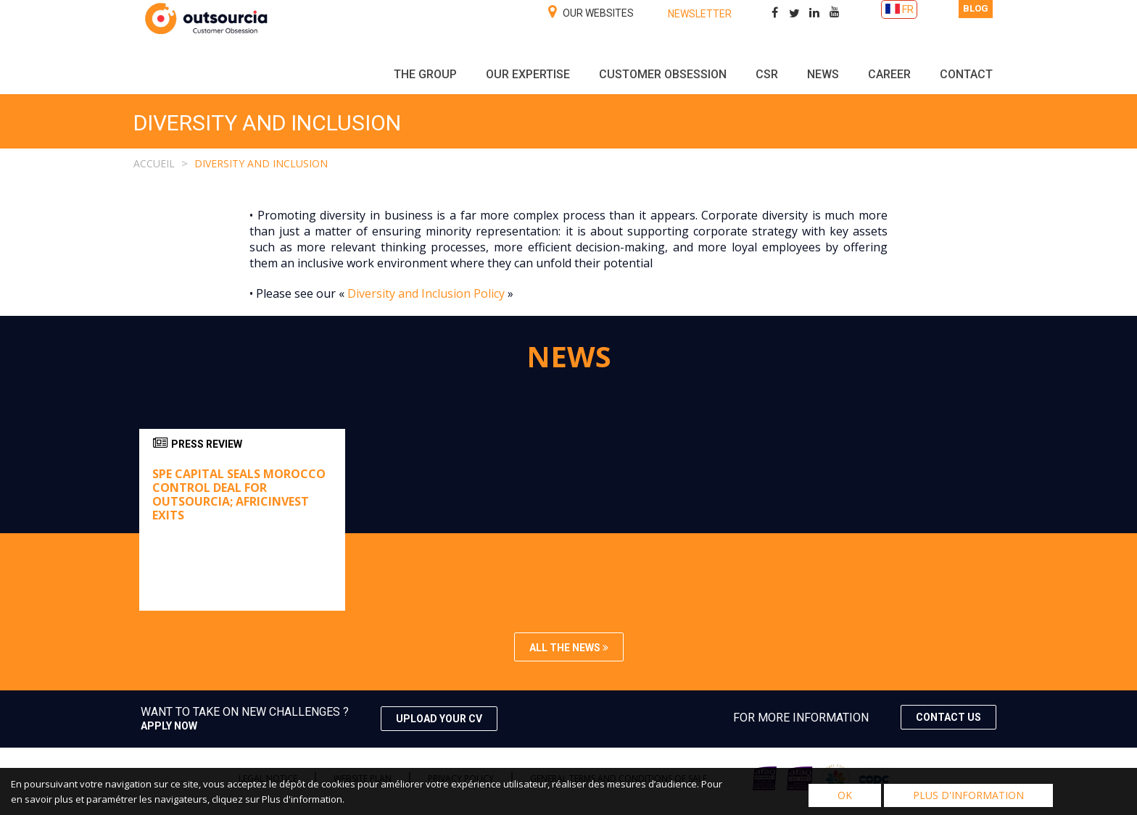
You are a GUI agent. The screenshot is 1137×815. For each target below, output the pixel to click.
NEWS (823, 74)
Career (889, 74)
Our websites (591, 11)
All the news (568, 647)
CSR (767, 74)
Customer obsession (663, 74)
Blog (975, 8)
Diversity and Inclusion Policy (426, 293)
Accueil (154, 163)
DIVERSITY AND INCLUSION (261, 163)
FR (908, 9)
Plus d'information (968, 795)
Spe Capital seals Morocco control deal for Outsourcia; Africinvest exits (239, 495)
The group (425, 74)
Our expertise (528, 74)
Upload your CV (439, 718)
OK (845, 795)
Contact (966, 74)
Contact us (948, 717)
